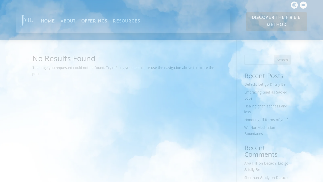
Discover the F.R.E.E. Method (277, 21)
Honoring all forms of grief (266, 119)
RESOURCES (126, 21)
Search (282, 59)
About (68, 21)
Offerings (94, 21)
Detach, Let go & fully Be (265, 84)
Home (48, 21)
